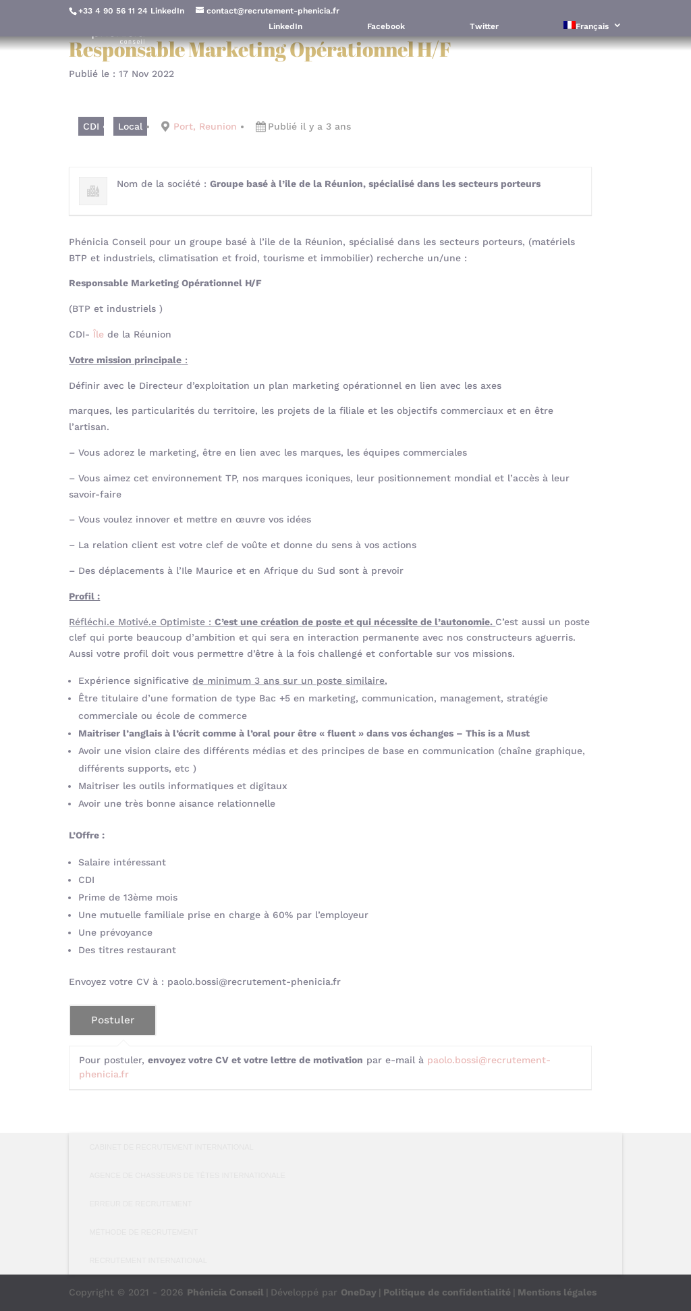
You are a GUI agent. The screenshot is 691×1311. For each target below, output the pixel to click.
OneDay (359, 1292)
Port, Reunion (205, 126)
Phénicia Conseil (225, 1292)
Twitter (484, 26)
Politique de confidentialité (447, 1292)
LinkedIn (167, 11)
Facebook (386, 26)
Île (98, 334)
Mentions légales (557, 1292)
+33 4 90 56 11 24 (113, 11)
